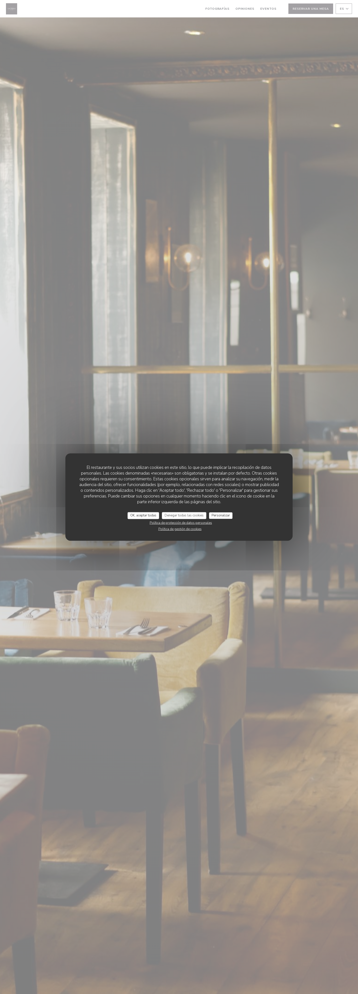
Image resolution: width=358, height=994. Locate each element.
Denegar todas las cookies (184, 515)
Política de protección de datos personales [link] (181, 522)
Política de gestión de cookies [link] (180, 529)
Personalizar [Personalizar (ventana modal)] (221, 515)
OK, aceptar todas (143, 515)
